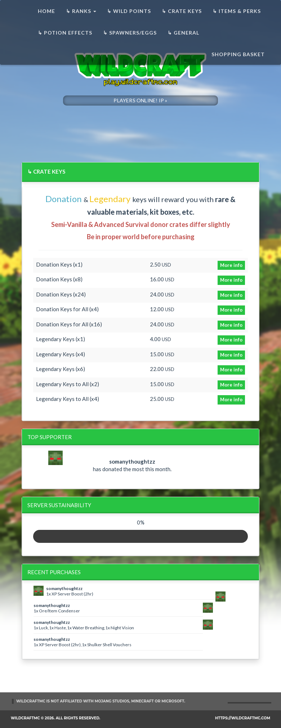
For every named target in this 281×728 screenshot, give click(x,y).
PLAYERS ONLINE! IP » (140, 100)
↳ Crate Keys (182, 11)
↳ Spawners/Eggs (130, 33)
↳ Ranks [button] (81, 11)
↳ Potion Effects (65, 33)
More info (231, 265)
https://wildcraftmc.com (242, 718)
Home (46, 11)
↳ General (183, 33)
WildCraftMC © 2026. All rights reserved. (55, 718)
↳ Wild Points (129, 11)
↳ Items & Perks (237, 11)
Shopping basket (238, 54)
